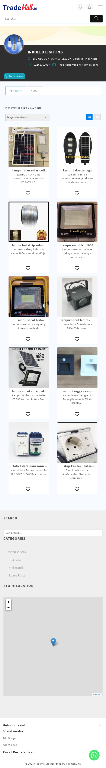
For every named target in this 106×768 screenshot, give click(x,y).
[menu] (100, 6)
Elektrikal (16, 560)
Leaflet (97, 694)
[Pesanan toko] (27, 117)
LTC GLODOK (16, 552)
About (35, 90)
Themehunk (73, 763)
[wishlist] (80, 7)
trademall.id (42, 763)
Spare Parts (17, 575)
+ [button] (8, 602)
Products (16, 91)
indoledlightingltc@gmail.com (78, 64)
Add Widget (10, 738)
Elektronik (16, 568)
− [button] (8, 607)
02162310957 (42, 64)
